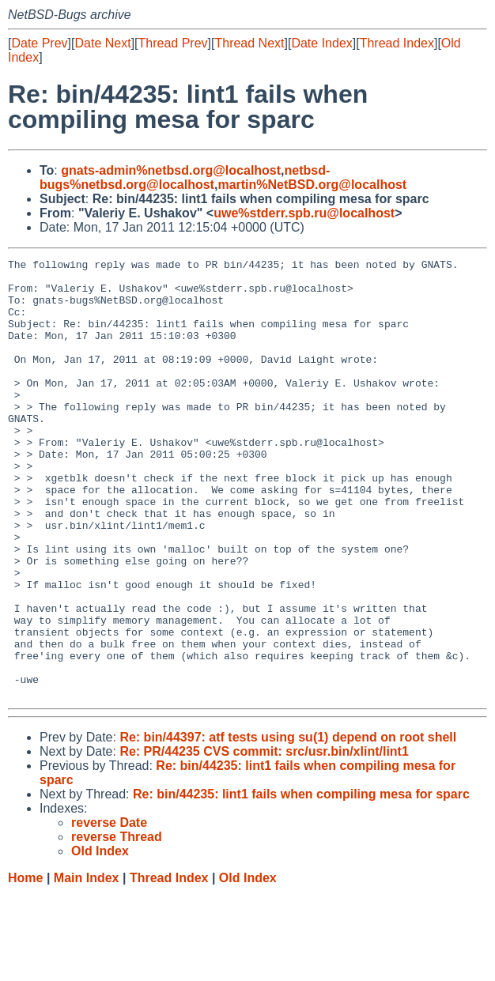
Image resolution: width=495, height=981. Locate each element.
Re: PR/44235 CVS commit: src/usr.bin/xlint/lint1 (263, 839)
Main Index (86, 965)
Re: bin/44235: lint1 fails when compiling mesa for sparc (301, 882)
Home (25, 965)
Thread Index (397, 43)
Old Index (248, 965)
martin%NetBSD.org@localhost (311, 184)
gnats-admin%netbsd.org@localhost (171, 170)
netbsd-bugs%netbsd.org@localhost (185, 177)
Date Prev (39, 43)
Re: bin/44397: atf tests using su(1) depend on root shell (287, 825)
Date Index (321, 43)
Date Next (102, 43)
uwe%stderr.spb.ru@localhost (304, 213)
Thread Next (249, 43)
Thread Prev (173, 43)
